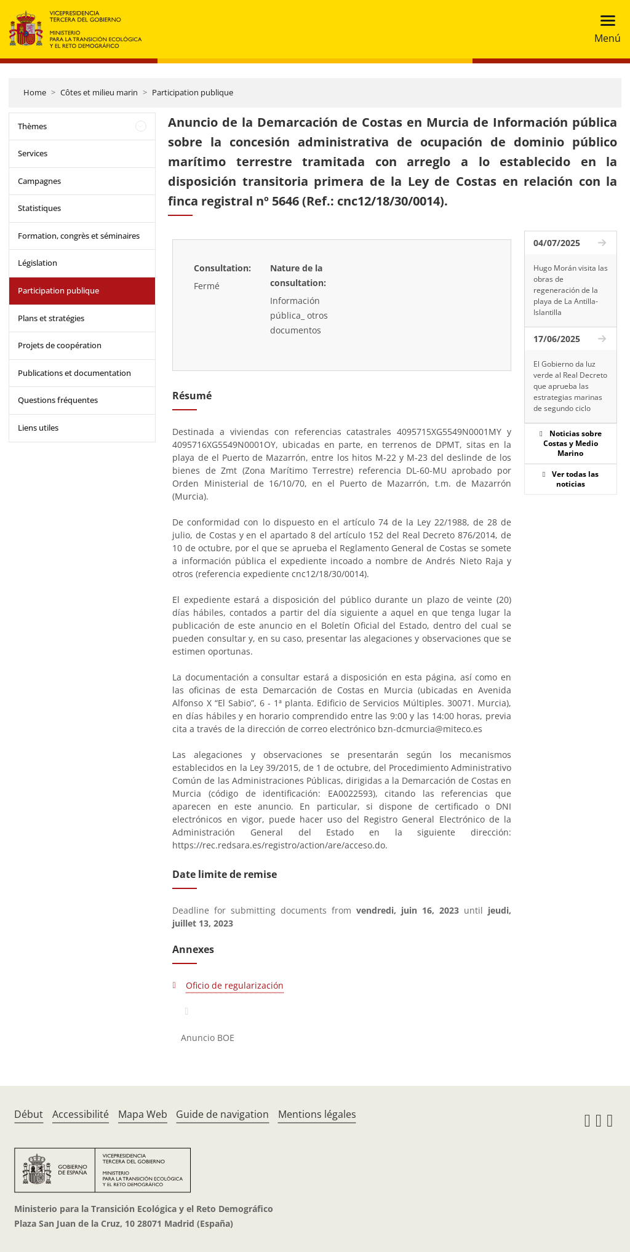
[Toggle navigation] (603, 29)
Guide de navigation (222, 1114)
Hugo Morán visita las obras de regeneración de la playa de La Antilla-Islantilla (570, 290)
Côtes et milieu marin (99, 92)
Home (34, 92)
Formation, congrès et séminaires (79, 235)
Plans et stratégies (51, 318)
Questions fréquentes (58, 399)
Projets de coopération (60, 345)
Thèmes (32, 126)
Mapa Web (142, 1114)
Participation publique (192, 92)
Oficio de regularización (235, 985)
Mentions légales (317, 1114)
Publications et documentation (74, 372)
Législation (37, 262)
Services (32, 153)
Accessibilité (80, 1114)
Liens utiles (38, 427)
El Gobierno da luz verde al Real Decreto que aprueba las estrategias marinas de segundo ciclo (570, 386)
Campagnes (39, 180)
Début (28, 1114)
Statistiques (39, 207)
